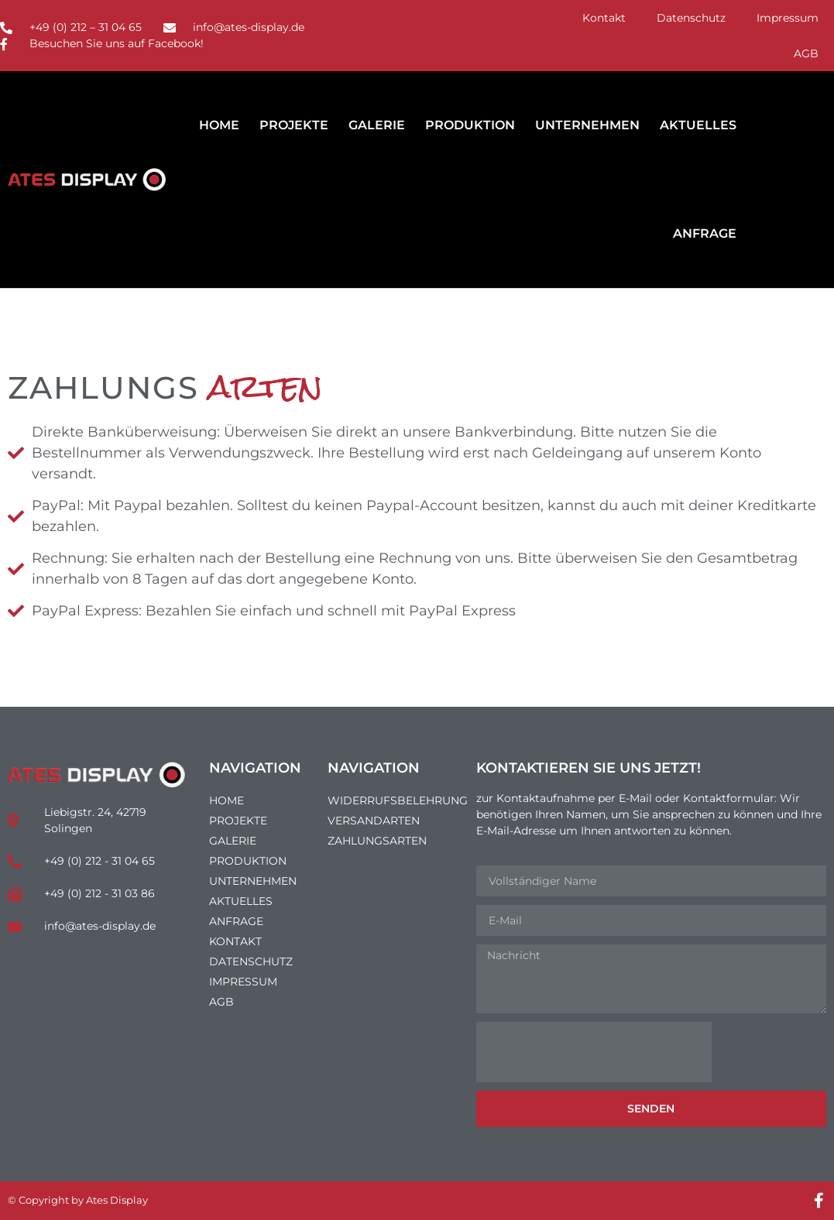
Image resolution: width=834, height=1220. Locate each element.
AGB (806, 53)
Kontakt (604, 18)
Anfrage (704, 233)
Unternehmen (587, 125)
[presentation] (594, 1052)
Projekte (293, 125)
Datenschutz (691, 18)
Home (219, 125)
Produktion (470, 125)
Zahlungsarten (377, 841)
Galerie (376, 125)
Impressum (788, 18)
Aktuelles (698, 125)
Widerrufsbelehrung (394, 800)
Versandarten (374, 821)
